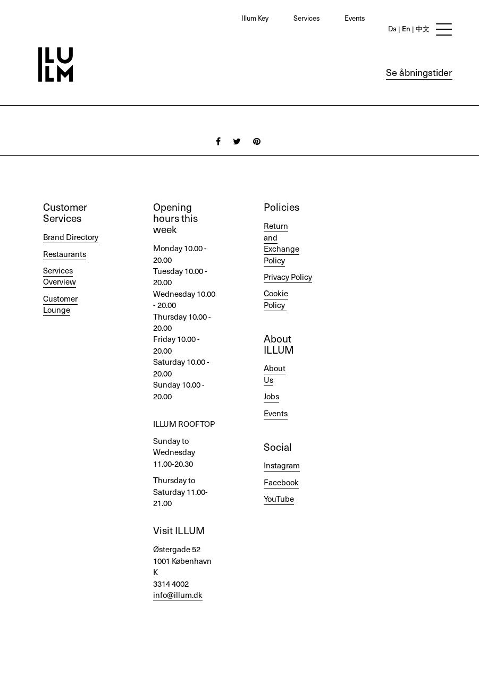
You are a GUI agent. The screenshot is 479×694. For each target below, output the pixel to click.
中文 (422, 28)
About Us (274, 373)
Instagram (282, 465)
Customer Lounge (60, 304)
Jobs (271, 396)
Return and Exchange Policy (281, 242)
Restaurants (64, 254)
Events (354, 18)
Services (306, 18)
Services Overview (59, 275)
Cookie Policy (276, 298)
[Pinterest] (256, 140)
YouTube (279, 498)
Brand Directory (70, 237)
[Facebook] (218, 140)
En (405, 28)
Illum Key (254, 18)
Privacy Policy (288, 276)
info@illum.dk (178, 595)
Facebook (281, 482)
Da (392, 28)
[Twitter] (237, 140)
